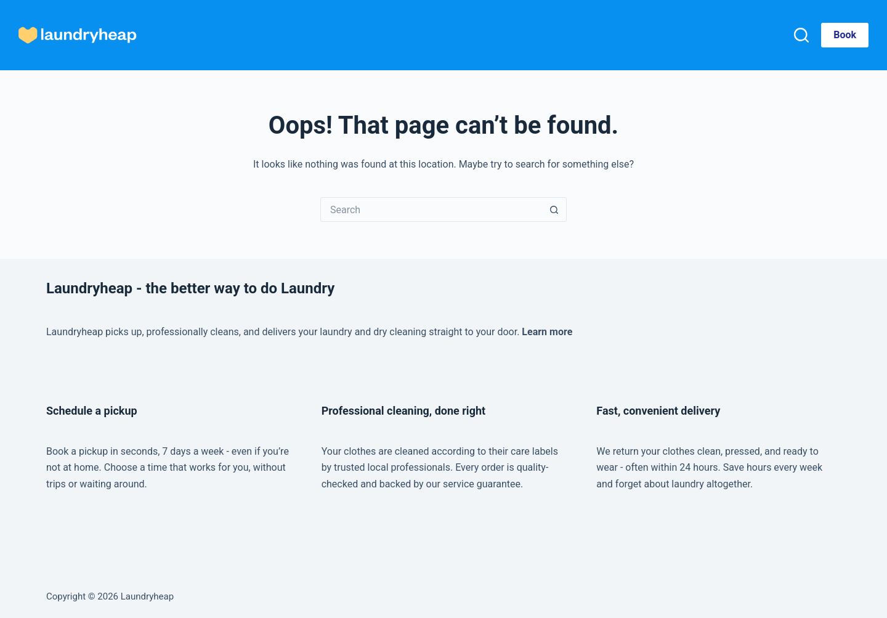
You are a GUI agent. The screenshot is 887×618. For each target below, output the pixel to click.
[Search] (801, 35)
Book (844, 35)
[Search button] (554, 209)
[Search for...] (431, 209)
